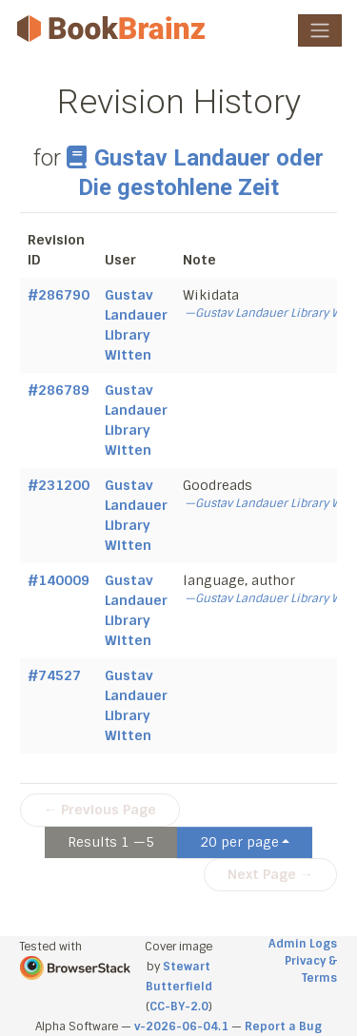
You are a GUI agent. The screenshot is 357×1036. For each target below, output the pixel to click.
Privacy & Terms (311, 969)
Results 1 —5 (111, 841)
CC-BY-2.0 (178, 1006)
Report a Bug (283, 1026)
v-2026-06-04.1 (181, 1026)
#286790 (58, 294)
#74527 (54, 675)
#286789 (58, 390)
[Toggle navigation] (320, 30)
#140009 (58, 580)
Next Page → (270, 874)
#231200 (58, 485)
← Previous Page (100, 809)
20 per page (239, 841)
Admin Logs (302, 943)
